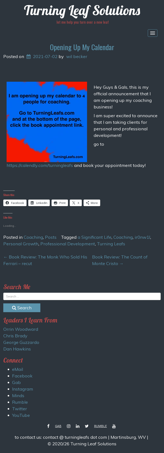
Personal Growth (20, 243)
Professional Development (67, 243)
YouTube (21, 415)
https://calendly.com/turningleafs (40, 165)
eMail (17, 369)
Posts (51, 237)
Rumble (20, 402)
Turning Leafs (111, 243)
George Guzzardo (21, 342)
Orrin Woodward (20, 329)
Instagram (22, 389)
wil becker (76, 56)
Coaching (33, 237)
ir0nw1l (142, 237)
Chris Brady (15, 335)
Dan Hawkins (17, 349)
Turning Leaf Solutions (82, 10)
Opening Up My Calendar (82, 47)
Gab (16, 382)
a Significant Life (94, 237)
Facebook (22, 376)
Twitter (19, 408)
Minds (18, 395)
